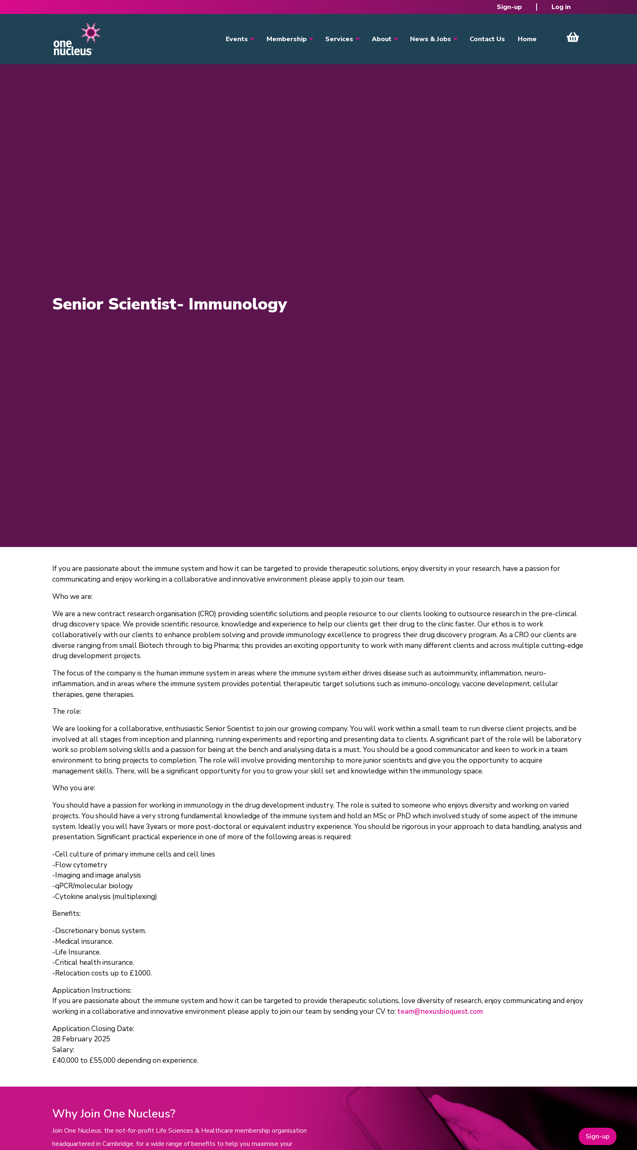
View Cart (573, 37)
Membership (286, 39)
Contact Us (487, 39)
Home (527, 39)
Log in (561, 7)
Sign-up (509, 7)
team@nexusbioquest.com (440, 1011)
